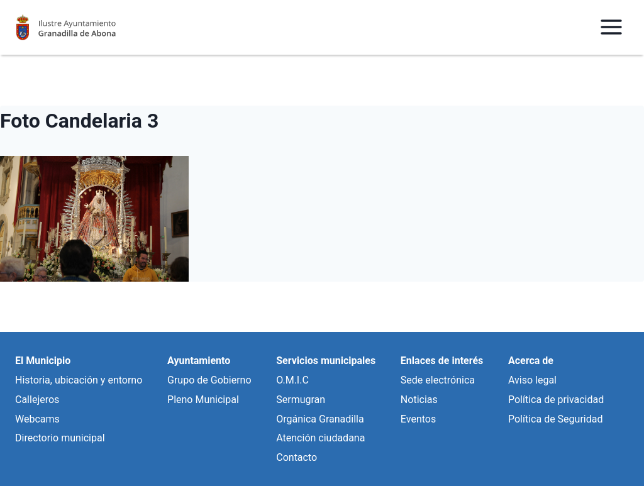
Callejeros (37, 400)
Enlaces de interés (442, 361)
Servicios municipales (325, 361)
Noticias (419, 400)
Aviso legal (532, 380)
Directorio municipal (60, 438)
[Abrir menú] (611, 27)
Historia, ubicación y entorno (78, 380)
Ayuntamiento (198, 361)
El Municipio (42, 361)
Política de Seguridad (555, 419)
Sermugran (300, 400)
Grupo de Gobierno (209, 380)
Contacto (296, 457)
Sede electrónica (438, 380)
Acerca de (530, 361)
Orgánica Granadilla (320, 419)
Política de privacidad (556, 400)
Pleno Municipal (203, 400)
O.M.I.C (292, 380)
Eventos (418, 419)
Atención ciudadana (320, 438)
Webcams (37, 419)
